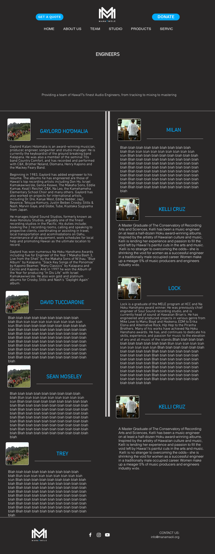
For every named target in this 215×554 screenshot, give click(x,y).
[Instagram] (99, 535)
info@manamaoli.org (165, 537)
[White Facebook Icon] (90, 535)
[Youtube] (107, 535)
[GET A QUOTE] (49, 17)
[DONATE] (166, 17)
